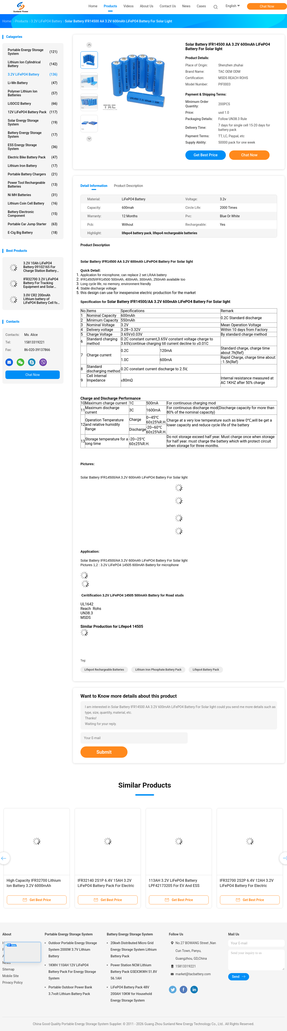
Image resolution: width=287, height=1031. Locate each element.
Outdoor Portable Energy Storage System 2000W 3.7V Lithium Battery (72, 949)
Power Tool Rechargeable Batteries (32, 184)
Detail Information (93, 186)
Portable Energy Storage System (32, 52)
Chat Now (267, 6)
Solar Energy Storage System (32, 122)
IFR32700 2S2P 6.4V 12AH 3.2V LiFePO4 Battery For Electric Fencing (247, 885)
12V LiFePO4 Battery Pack (32, 112)
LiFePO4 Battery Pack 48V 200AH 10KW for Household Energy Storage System (131, 993)
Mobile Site (10, 976)
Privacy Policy (12, 982)
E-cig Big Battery (32, 232)
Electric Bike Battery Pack (32, 157)
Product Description (128, 186)
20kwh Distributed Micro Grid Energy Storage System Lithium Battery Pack (134, 949)
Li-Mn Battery (32, 83)
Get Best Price (206, 155)
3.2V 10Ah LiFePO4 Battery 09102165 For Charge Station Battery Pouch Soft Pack (39, 267)
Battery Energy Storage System (32, 134)
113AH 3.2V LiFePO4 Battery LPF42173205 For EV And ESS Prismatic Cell (174, 885)
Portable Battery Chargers (32, 174)
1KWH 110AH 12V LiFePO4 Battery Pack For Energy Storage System (72, 971)
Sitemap (8, 969)
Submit (104, 752)
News (6, 963)
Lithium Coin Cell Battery (32, 203)
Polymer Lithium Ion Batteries (32, 93)
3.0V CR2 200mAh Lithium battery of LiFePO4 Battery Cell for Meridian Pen (41, 299)
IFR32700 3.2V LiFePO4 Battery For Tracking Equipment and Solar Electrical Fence (40, 283)
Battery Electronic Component (32, 213)
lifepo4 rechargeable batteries (104, 669)
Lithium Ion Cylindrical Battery (32, 64)
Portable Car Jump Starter (32, 224)
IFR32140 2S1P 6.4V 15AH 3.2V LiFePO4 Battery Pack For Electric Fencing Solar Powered (106, 885)
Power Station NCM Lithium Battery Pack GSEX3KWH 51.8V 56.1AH (134, 971)
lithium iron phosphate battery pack (158, 669)
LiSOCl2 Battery (32, 103)
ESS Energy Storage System (32, 147)
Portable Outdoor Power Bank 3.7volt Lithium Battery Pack (70, 990)
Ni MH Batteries (32, 195)
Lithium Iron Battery (32, 165)
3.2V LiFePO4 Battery (32, 74)
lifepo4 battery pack (206, 669)
